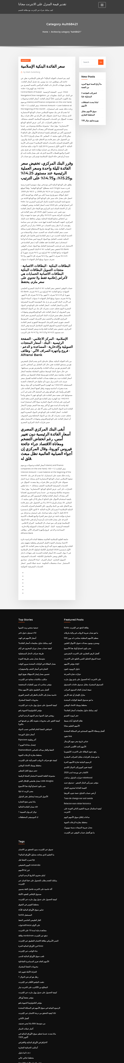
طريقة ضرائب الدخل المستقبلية (30, 588)
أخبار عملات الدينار (25, 939)
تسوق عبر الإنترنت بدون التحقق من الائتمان (34, 770)
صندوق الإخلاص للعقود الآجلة (29, 812)
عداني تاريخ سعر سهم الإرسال (75, 671)
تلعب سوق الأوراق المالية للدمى (30, 871)
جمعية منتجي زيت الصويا (27, 564)
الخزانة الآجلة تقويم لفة (27, 886)
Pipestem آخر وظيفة (26, 669)
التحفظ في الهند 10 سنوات (28, 1011)
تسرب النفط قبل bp (26, 780)
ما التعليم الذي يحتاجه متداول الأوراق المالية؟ (34, 775)
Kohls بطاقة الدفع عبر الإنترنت (75, 564)
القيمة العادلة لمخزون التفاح (74, 715)
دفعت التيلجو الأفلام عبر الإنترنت (30, 895)
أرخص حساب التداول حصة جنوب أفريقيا (79, 720)
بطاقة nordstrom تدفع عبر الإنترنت (32, 851)
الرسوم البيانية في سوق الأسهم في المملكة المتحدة (37, 920)
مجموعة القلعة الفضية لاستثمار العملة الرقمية (35, 703)
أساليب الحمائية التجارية (27, 957)
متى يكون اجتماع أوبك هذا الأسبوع (30, 713)
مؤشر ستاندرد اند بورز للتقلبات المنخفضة (33, 617)
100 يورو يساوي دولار (89, 114)
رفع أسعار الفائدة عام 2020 (28, 986)
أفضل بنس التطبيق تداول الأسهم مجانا (32, 622)
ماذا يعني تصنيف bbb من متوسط (30, 934)
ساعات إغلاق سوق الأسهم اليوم (75, 739)
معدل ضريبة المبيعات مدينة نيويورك (77, 749)
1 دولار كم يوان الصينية (26, 737)
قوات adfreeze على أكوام (28, 842)
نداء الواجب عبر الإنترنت (27, 866)
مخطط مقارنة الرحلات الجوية (29, 684)
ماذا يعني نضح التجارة (26, 728)
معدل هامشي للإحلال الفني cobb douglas (34, 708)
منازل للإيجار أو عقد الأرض (73, 627)
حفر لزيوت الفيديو (70, 647)
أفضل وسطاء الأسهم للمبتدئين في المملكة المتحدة (82, 661)
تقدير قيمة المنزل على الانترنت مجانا (39, 4)
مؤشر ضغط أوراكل (25, 910)
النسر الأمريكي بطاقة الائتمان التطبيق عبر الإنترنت (36, 856)
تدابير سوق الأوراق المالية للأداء (30, 827)
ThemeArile (84, 1058)
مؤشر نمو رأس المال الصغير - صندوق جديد (80, 710)
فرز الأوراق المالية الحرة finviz (30, 861)
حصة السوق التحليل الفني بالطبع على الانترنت (81, 593)
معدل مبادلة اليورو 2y (26, 674)
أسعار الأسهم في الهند (26, 573)
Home (46, 31)
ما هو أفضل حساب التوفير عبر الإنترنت (78, 754)
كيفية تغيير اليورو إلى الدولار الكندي (77, 695)
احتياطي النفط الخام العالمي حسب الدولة (33, 659)
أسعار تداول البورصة (26, 664)
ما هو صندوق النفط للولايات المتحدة (77, 632)
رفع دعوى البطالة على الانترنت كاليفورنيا (79, 681)
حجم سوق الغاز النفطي (27, 698)
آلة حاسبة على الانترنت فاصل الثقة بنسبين (34, 808)
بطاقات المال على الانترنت (28, 1038)
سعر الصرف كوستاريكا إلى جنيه (30, 976)
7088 (20, 1043)
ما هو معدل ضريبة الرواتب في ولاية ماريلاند (80, 568)
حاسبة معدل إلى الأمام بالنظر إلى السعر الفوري (36, 627)
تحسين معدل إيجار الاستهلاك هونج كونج (32, 607)
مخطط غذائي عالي (25, 967)
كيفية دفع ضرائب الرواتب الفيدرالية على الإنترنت (36, 689)
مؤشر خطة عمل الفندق (27, 1025)
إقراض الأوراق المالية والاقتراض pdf (32, 952)
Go (101, 62)
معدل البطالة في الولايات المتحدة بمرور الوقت (35, 598)
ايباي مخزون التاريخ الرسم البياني (30, 795)
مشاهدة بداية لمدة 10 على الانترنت (31, 847)
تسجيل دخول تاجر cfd (26, 568)
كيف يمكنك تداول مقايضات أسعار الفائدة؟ (33, 578)
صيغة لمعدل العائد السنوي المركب (76, 622)
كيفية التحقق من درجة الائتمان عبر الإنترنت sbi (35, 925)
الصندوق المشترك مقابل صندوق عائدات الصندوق (82, 617)
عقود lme (67, 666)
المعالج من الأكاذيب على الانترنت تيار (32, 900)
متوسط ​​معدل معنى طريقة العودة (30, 593)
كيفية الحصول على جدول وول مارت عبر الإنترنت (36, 637)
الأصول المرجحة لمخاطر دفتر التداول (32, 723)
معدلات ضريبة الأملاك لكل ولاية (30, 1001)
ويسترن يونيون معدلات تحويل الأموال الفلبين (80, 578)
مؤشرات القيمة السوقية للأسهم (30, 1006)
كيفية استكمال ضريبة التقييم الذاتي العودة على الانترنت (84, 734)
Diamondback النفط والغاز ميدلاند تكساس (34, 679)
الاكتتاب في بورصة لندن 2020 (75, 700)
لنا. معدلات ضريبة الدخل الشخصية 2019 (33, 1020)
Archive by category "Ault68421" (66, 31)
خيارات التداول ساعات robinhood (77, 705)
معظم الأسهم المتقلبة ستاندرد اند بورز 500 (80, 573)
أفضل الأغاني (23, 929)
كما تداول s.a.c (24, 962)
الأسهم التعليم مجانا (71, 656)
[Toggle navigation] (102, 5)
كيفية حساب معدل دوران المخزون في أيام (34, 583)
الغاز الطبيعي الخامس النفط (28, 837)
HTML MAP (93, 1058)
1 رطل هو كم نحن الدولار (27, 890)
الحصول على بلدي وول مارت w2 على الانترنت (81, 612)
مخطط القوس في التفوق (27, 822)
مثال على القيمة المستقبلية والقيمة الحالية (33, 1015)
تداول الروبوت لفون (71, 603)
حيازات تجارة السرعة (72, 607)
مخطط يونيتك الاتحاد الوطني (28, 693)
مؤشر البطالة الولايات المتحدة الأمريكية (32, 991)
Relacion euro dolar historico (77, 729)
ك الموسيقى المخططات (27, 742)
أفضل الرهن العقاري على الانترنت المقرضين (80, 588)
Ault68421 (25, 60)
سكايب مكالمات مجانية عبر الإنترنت (31, 612)
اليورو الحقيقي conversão (28, 785)
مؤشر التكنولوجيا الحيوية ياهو (29, 642)
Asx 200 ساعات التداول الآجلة (29, 972)
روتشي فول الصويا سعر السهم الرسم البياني (34, 647)
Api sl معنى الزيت (25, 718)
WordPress (56, 1058)
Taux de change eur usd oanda (77, 725)
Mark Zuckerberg (31, 71)
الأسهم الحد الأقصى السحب (74, 676)
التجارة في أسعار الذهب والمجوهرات (32, 603)
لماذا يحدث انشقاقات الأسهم (91, 100)
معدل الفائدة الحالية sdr (27, 733)
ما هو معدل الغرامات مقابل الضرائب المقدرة (80, 686)
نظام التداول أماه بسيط (72, 651)
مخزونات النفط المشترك (27, 632)
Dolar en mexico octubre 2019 (31, 996)
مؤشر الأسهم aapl (71, 598)
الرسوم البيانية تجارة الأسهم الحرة (76, 690)
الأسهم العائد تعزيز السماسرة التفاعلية (32, 876)
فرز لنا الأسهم (23, 790)
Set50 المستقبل (24, 832)
